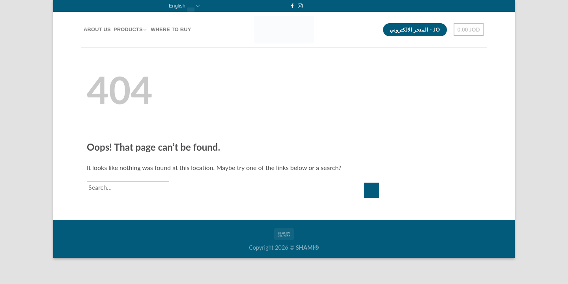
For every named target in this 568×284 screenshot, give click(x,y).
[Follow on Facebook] (292, 6)
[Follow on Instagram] (300, 6)
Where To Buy (171, 29)
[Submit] (371, 190)
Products (130, 30)
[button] (469, 29)
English (184, 6)
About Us (97, 29)
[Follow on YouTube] (307, 6)
